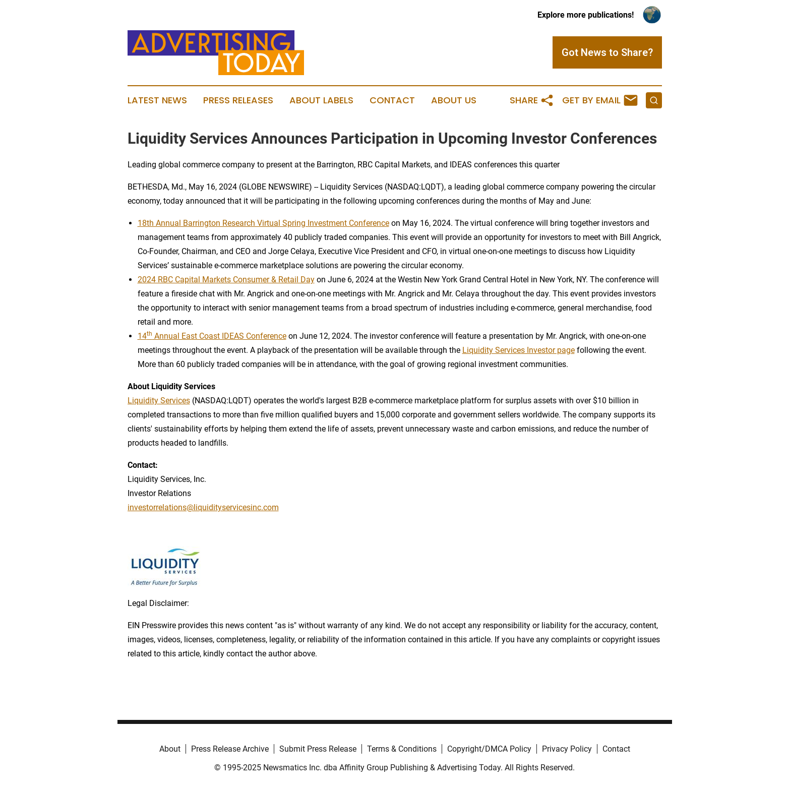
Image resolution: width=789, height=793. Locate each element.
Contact (392, 100)
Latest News (157, 100)
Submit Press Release (317, 749)
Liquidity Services (159, 400)
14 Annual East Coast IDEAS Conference (212, 336)
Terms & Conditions (402, 749)
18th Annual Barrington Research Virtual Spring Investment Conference (263, 223)
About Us (453, 100)
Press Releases (238, 100)
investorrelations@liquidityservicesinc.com (203, 507)
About (169, 749)
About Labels (321, 100)
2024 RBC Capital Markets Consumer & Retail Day (226, 279)
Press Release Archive (230, 749)
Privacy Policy (567, 749)
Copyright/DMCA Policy (489, 749)
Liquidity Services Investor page (518, 350)
